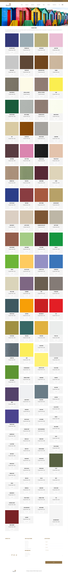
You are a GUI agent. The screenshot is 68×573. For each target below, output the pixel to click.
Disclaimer (26, 556)
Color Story (26, 547)
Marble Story (27, 542)
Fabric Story (26, 545)
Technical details (27, 553)
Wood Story (26, 541)
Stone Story (26, 544)
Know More (11, 52)
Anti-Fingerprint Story (28, 548)
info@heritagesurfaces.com (11, 547)
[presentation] (52, 558)
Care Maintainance (27, 554)
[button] (59, 7)
